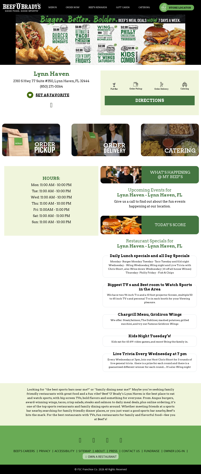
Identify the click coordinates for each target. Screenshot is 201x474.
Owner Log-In (174, 451)
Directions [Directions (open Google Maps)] (149, 100)
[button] (19, 40)
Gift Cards (122, 7)
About (100, 451)
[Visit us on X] (93, 440)
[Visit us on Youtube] (121, 440)
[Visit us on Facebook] (51, 105)
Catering (144, 7)
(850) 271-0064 (51, 86)
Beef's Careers (24, 451)
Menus (52, 7)
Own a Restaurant (100, 457)
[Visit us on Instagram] (107, 440)
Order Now (72, 7)
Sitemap (85, 451)
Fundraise (151, 451)
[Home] (21, 7)
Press (113, 451)
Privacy (44, 451)
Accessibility (64, 451)
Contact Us (131, 451)
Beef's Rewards (97, 7)
